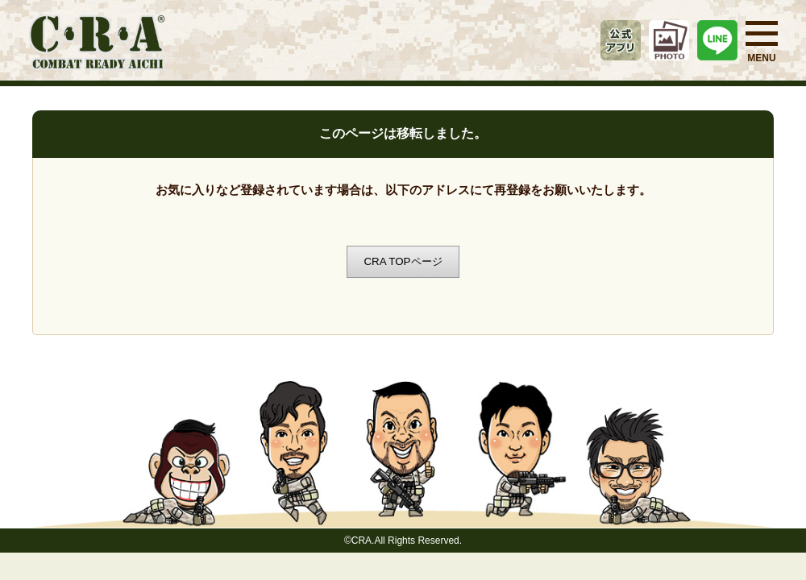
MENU (762, 42)
